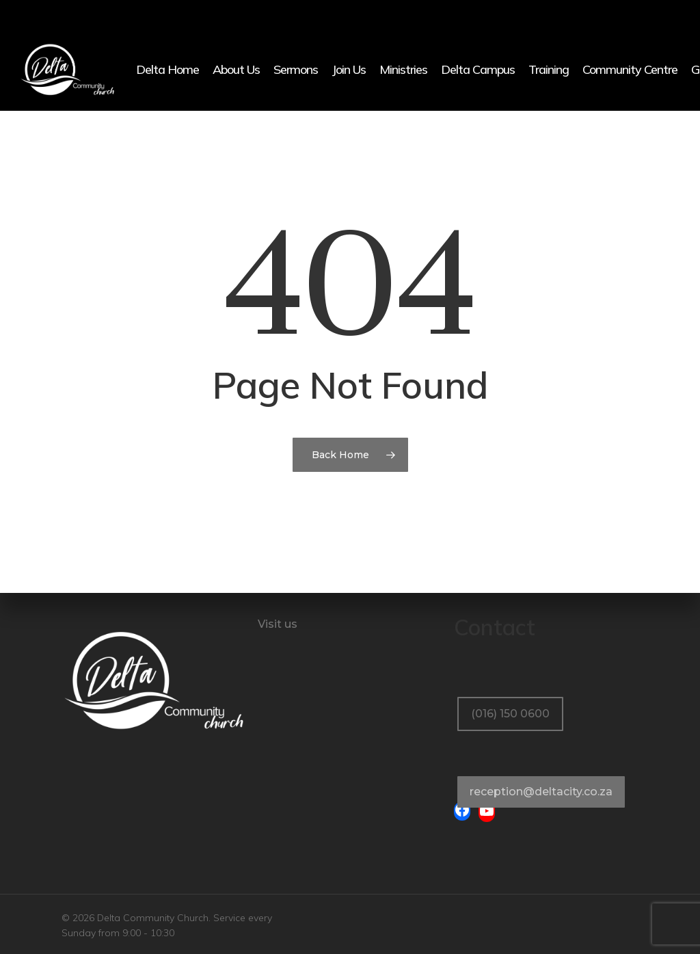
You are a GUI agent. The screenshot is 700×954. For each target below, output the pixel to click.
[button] (510, 684)
